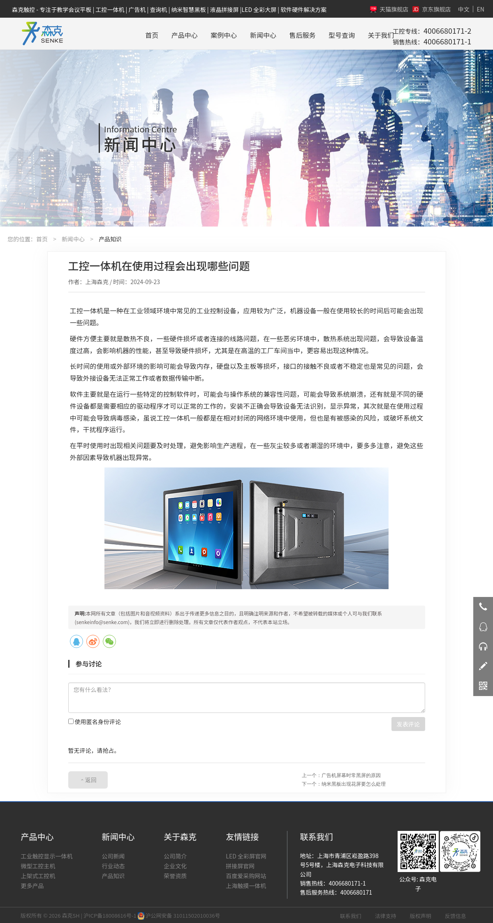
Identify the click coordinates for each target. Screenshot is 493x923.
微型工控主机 (38, 865)
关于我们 (358, 32)
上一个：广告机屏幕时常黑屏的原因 (341, 774)
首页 (128, 32)
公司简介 (175, 855)
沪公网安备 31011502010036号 (179, 914)
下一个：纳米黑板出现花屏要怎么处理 (344, 782)
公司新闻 (113, 855)
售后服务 (279, 32)
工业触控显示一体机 (46, 855)
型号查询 (319, 32)
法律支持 (385, 914)
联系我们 (350, 914)
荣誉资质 (175, 874)
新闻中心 (240, 32)
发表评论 (408, 723)
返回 (91, 779)
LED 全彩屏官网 (246, 855)
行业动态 (113, 865)
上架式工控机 (38, 874)
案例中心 (200, 32)
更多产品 (32, 884)
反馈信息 (455, 914)
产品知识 (110, 238)
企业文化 (175, 865)
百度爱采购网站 (246, 874)
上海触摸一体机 (246, 884)
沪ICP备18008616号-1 (110, 914)
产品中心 (161, 32)
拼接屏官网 (240, 865)
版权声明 (420, 914)
